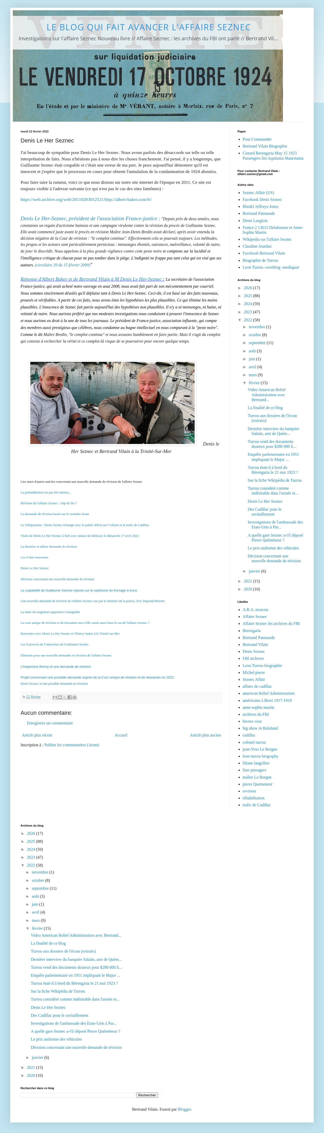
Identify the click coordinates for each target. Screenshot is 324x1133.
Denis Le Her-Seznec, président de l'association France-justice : (90, 218)
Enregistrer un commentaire (50, 723)
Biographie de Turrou (260, 260)
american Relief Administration (268, 693)
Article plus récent (37, 735)
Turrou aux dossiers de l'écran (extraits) (63, 951)
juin (252, 359)
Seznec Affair (254, 679)
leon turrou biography (261, 756)
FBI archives (253, 658)
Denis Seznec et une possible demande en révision (54, 683)
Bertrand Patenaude (259, 213)
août (253, 351)
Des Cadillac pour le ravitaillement (59, 1015)
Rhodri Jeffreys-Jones (261, 206)
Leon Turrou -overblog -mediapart (271, 267)
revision (249, 791)
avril (253, 367)
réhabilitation (253, 798)
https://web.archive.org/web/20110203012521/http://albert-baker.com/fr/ (86, 199)
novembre (257, 327)
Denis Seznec (254, 651)
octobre (255, 335)
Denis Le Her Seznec (265, 501)
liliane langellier (256, 763)
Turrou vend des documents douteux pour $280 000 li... (76, 967)
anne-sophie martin (258, 707)
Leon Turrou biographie (262, 665)
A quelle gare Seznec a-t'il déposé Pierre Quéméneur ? (75, 1031)
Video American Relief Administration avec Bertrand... (266, 395)
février (255, 383)
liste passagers (254, 770)
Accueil (121, 735)
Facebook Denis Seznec (262, 199)
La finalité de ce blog (265, 407)
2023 (248, 312)
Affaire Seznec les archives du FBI (271, 623)
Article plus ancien (205, 735)
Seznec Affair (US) (258, 192)
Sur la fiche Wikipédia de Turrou (275, 480)
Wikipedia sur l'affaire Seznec (267, 239)
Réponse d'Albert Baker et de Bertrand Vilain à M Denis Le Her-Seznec (91, 279)
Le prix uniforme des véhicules (273, 548)
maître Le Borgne (257, 777)
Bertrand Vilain (255, 644)
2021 (248, 581)
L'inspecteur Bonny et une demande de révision (56, 667)
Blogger (184, 1109)
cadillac (249, 735)
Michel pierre (254, 672)
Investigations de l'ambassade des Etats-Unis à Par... (74, 1023)
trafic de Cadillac (257, 805)
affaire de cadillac (257, 686)
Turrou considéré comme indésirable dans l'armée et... (75, 999)
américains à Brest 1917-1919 (267, 700)
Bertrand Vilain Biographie (265, 146)
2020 (248, 589)
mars (253, 375)
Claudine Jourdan (257, 246)
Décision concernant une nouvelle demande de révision (76, 1047)
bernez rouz (252, 721)
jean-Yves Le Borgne (260, 749)
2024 (248, 304)
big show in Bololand (260, 728)
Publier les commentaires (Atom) (71, 745)
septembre (258, 343)
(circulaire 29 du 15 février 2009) (62, 265)
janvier (255, 571)
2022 (248, 320)
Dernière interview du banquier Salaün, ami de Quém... (76, 959)
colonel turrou (254, 742)
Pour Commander (257, 139)
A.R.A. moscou (255, 609)
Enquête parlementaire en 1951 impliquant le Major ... (75, 975)
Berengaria (252, 630)
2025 (248, 296)
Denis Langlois (255, 220)
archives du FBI (256, 714)
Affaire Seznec (255, 616)
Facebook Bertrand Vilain (264, 253)
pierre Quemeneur (257, 784)
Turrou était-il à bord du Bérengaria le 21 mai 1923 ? (74, 983)
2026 (248, 288)
